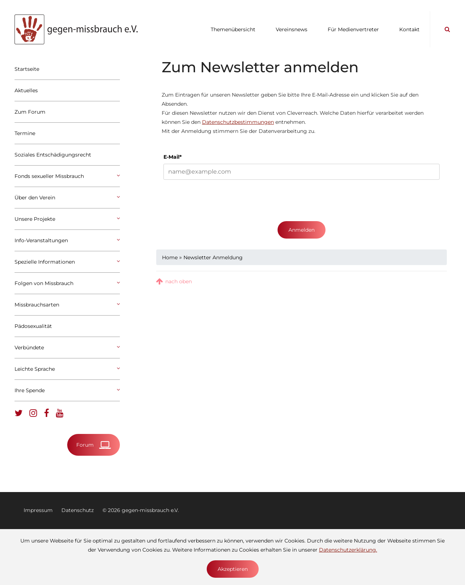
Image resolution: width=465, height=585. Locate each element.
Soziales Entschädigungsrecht (53, 154)
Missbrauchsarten (67, 304)
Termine (25, 133)
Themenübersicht (233, 29)
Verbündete (67, 347)
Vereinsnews (291, 29)
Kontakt (409, 29)
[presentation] (218, 200)
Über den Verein (67, 197)
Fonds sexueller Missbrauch (67, 176)
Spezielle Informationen (67, 262)
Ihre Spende (67, 390)
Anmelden (301, 230)
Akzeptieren (233, 569)
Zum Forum (30, 112)
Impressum (38, 510)
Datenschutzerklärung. (348, 550)
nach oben (178, 281)
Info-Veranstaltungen (67, 240)
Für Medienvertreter (353, 29)
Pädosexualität (33, 326)
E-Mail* (172, 157)
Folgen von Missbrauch (67, 283)
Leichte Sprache (67, 369)
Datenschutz (77, 510)
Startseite (27, 69)
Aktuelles (26, 90)
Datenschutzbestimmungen (238, 122)
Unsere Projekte (67, 219)
